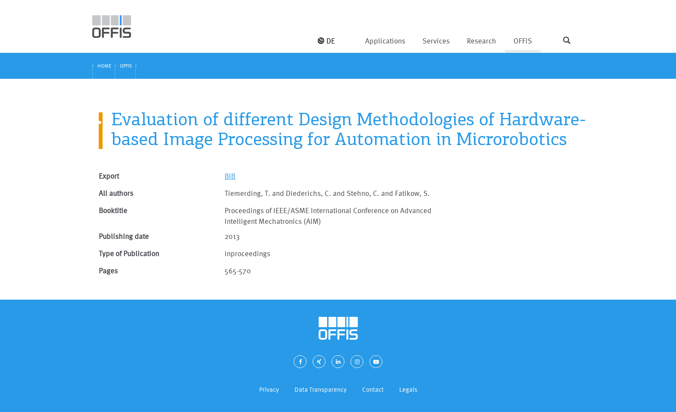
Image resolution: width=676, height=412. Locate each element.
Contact (373, 389)
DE (326, 41)
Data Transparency (320, 389)
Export (109, 176)
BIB (230, 176)
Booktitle (113, 210)
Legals (408, 389)
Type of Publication (129, 253)
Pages (108, 270)
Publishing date (124, 236)
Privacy (269, 389)
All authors (116, 193)
